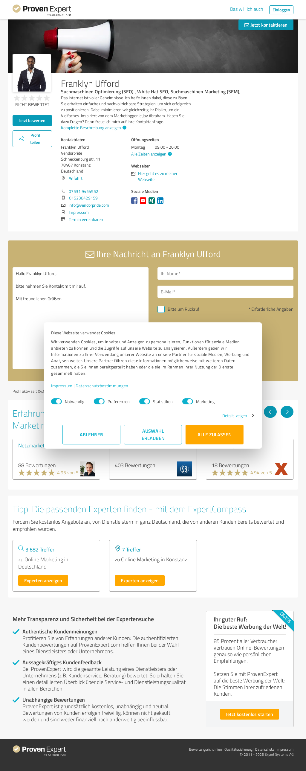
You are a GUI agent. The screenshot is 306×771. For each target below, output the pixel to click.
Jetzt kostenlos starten (249, 714)
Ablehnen (91, 434)
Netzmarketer (33, 445)
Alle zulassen (215, 434)
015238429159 (83, 198)
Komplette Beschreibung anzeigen (93, 127)
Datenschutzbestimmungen (113, 385)
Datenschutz (264, 749)
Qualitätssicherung (238, 749)
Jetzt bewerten (32, 120)
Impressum (73, 385)
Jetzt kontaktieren (265, 24)
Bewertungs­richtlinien (205, 749)
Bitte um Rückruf (183, 309)
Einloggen (281, 10)
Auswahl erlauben (153, 434)
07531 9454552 (83, 191)
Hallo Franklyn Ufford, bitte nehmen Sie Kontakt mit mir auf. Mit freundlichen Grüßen (81, 318)
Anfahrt (75, 178)
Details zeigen (223, 415)
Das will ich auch (246, 9)
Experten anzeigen (43, 580)
